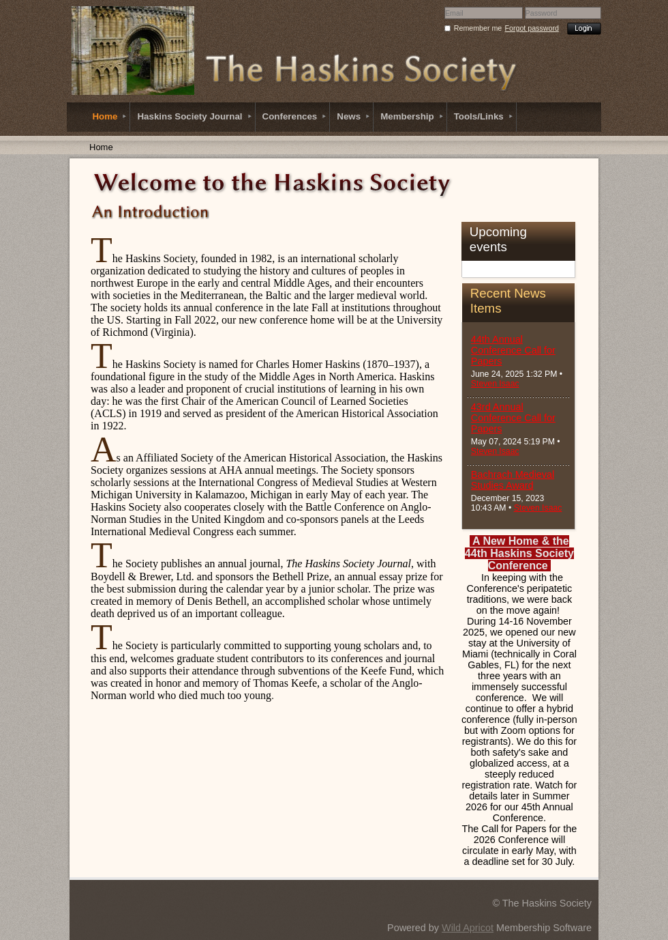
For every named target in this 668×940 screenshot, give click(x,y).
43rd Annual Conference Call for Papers (513, 417)
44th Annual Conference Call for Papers (513, 350)
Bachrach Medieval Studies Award (512, 480)
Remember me (478, 28)
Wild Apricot (468, 927)
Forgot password (532, 28)
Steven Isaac (495, 383)
